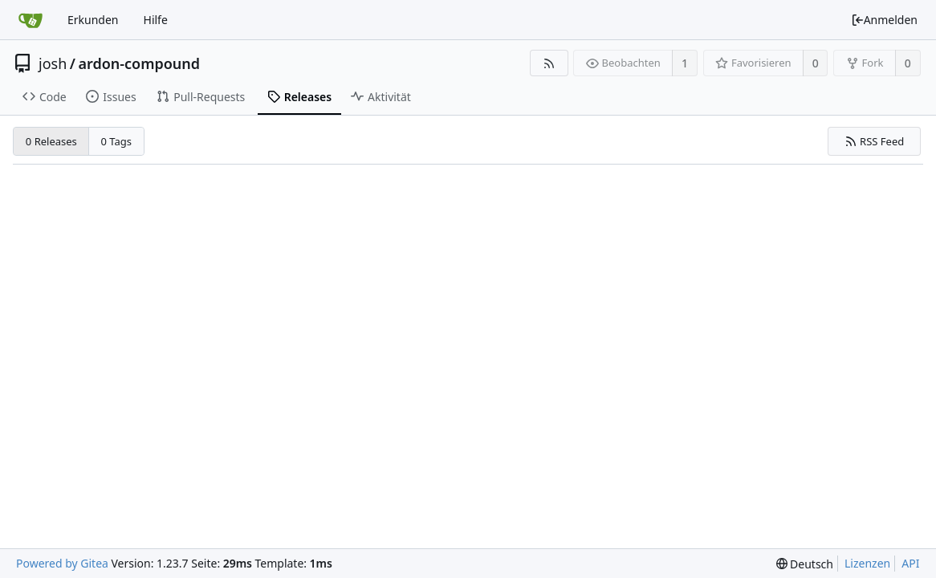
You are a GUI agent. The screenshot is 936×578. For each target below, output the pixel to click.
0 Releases (51, 141)
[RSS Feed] (549, 63)
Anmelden (884, 19)
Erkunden (93, 19)
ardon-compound (139, 63)
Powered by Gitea (62, 563)
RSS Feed (874, 141)
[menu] (804, 564)
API (910, 563)
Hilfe (156, 19)
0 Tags (116, 141)
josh (53, 63)
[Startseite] (30, 20)
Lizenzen (867, 563)
